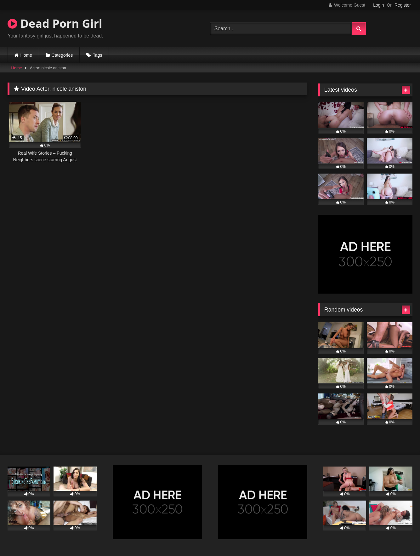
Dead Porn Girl (55, 23)
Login (378, 5)
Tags (97, 55)
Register (402, 5)
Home (26, 55)
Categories (62, 55)
